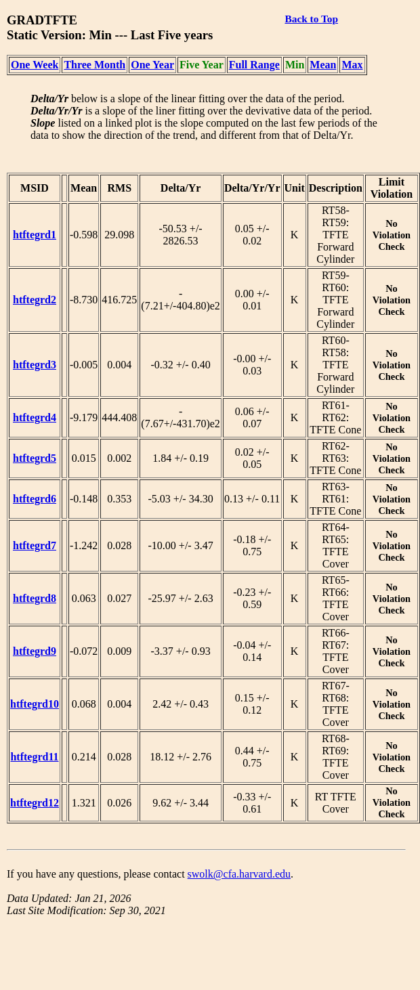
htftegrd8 (34, 598)
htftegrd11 (34, 756)
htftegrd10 (34, 704)
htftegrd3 (34, 364)
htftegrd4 (34, 417)
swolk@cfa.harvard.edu (239, 874)
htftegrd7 (34, 545)
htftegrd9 (34, 651)
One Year (152, 64)
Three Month (94, 64)
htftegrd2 (34, 299)
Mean (323, 64)
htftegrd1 (34, 234)
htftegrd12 (34, 803)
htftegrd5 (34, 458)
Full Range (254, 64)
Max (351, 64)
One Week (34, 64)
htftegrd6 (34, 498)
